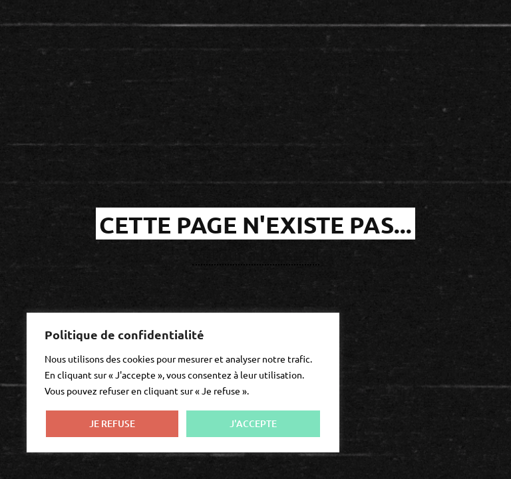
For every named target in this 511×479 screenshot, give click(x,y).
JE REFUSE (112, 423)
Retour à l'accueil (255, 254)
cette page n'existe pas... (255, 224)
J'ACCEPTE (253, 423)
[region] (183, 382)
